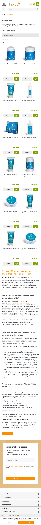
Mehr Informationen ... (22, 519)
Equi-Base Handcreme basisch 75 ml (10, 101)
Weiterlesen (18, 26)
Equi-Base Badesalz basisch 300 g (10, 63)
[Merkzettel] (30, 4)
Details (8, 79)
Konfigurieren (13, 522)
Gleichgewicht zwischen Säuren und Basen (18, 303)
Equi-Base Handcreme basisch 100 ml (29, 249)
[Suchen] (37, 9)
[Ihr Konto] (34, 4)
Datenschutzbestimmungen (16, 466)
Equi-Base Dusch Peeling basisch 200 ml (29, 212)
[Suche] (22, 9)
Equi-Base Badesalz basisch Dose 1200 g (29, 175)
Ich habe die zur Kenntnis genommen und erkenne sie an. (20, 467)
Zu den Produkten (7, 434)
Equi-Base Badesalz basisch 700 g (29, 63)
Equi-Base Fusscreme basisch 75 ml (11, 248)
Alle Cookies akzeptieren (26, 522)
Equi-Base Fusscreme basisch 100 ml (10, 212)
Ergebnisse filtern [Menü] (7, 35)
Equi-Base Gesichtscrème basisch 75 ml (10, 175)
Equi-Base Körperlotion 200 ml (29, 137)
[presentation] (18, 472)
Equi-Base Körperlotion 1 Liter (28, 100)
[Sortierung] (20, 39)
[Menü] (3, 9)
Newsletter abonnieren (20, 479)
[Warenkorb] (37, 4)
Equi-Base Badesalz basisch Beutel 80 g (10, 138)
